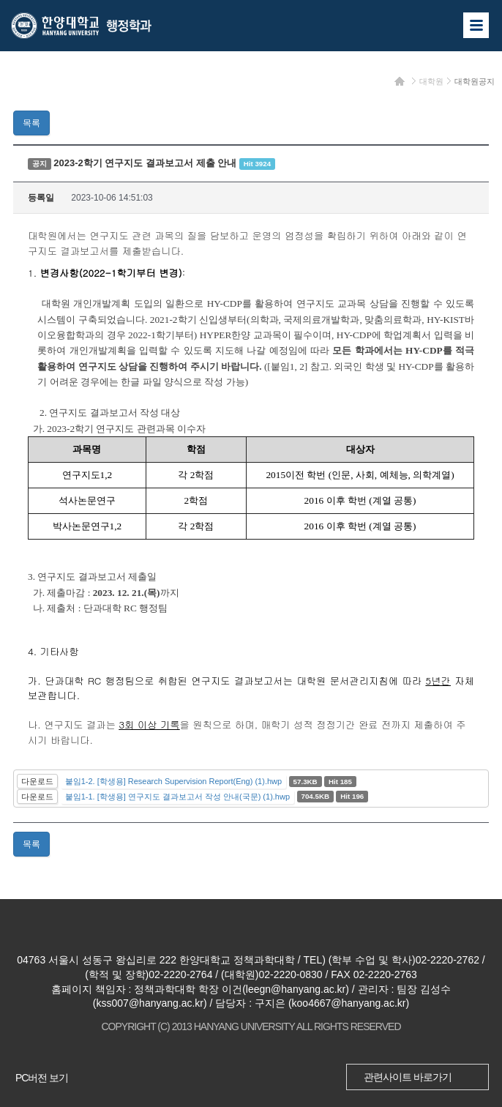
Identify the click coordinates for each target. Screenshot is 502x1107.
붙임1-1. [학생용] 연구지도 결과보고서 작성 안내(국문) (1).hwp (177, 796)
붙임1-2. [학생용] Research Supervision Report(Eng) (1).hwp (173, 781)
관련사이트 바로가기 (408, 1077)
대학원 (431, 81)
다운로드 (37, 781)
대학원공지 (474, 81)
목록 (31, 123)
